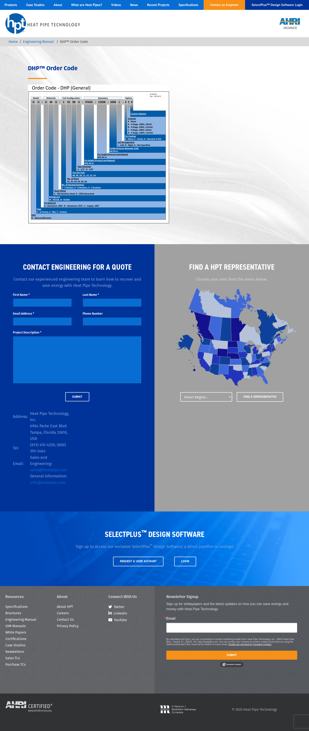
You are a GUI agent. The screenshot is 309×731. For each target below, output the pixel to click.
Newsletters (14, 651)
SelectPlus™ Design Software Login (277, 5)
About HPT (65, 606)
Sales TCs (12, 658)
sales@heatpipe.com (48, 469)
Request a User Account (138, 561)
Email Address (23, 313)
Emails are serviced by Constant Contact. (250, 644)
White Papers (15, 632)
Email (171, 618)
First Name (21, 295)
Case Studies (35, 5)
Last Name (91, 295)
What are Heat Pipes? (86, 5)
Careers (63, 613)
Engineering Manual (39, 41)
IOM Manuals (15, 625)
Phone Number (93, 313)
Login (185, 561)
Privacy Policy (68, 625)
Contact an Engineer (224, 5)
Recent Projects (158, 5)
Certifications (15, 638)
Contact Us (65, 619)
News (134, 5)
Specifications (188, 5)
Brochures (13, 613)
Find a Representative (260, 397)
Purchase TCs (15, 664)
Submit (232, 655)
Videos (116, 5)
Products (11, 5)
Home (13, 41)
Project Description (27, 332)
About (58, 5)
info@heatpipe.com (47, 482)
